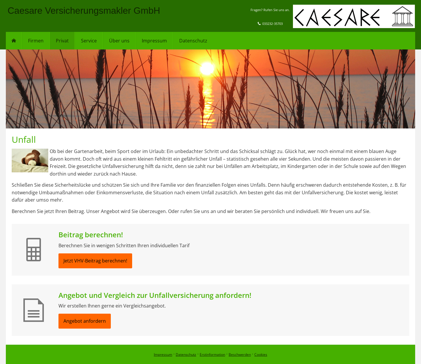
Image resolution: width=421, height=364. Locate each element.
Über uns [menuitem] (119, 40)
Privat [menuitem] (62, 40)
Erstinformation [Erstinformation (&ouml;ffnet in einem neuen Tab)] (212, 354)
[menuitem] (14, 40)
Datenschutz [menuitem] (193, 40)
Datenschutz (186, 354)
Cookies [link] (260, 354)
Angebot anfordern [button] (84, 321)
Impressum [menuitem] (154, 40)
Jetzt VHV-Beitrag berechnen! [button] (95, 260)
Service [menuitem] (89, 40)
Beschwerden (240, 354)
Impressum (163, 354)
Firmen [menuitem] (36, 40)
